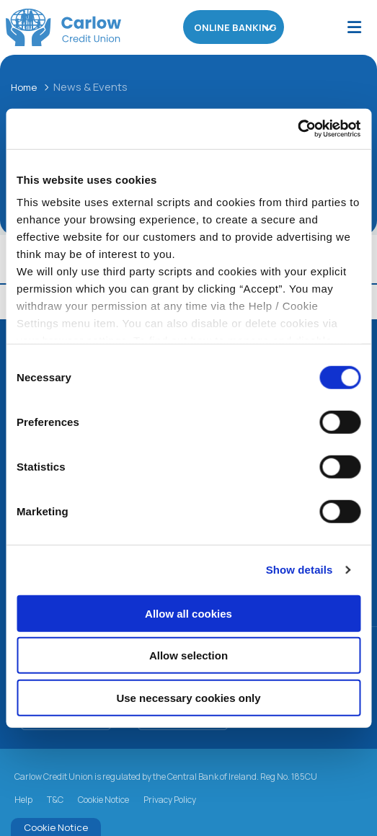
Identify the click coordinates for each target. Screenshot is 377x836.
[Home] (57, 27)
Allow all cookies (188, 613)
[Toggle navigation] (354, 28)
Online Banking (233, 27)
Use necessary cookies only (188, 697)
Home (26, 86)
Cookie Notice (103, 799)
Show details (299, 570)
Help (23, 799)
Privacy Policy (169, 799)
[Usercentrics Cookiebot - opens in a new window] (297, 129)
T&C (55, 799)
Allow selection (188, 655)
